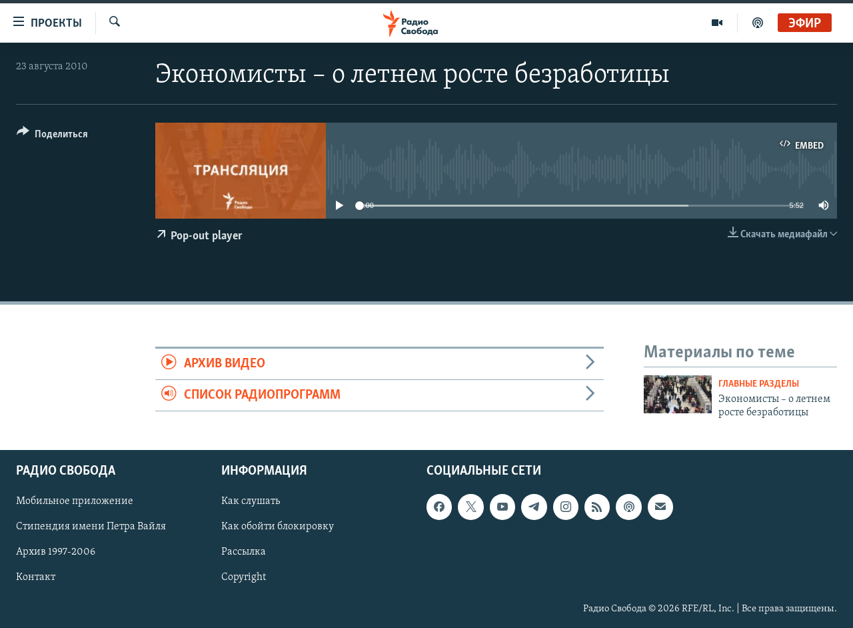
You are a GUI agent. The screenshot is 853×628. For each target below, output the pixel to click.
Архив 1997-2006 (55, 552)
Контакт (35, 578)
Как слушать (250, 502)
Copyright (243, 578)
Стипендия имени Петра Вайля (91, 527)
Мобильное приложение (74, 502)
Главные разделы (758, 384)
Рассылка (243, 552)
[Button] (52, 136)
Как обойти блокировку (277, 527)
